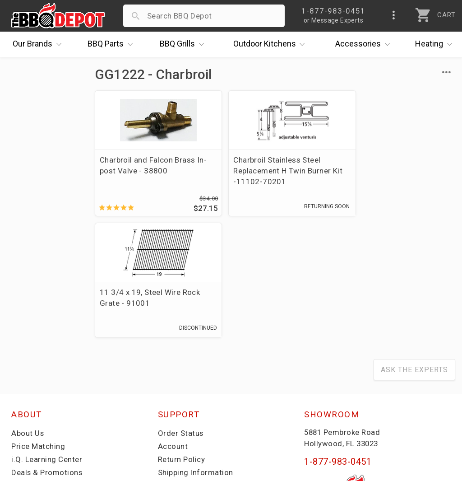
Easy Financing (38, 364)
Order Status (181, 312)
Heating (436, 44)
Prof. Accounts (38, 390)
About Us (27, 312)
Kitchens (271, 44)
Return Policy (181, 338)
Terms (169, 403)
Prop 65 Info (180, 377)
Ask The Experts (414, 248)
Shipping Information (196, 351)
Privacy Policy (183, 390)
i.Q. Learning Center (46, 338)
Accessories (364, 44)
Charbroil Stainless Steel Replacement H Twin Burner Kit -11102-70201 (270, 170)
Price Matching (38, 325)
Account (173, 325)
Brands (39, 44)
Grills (184, 44)
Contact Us (31, 403)
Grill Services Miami (193, 364)
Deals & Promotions (47, 351)
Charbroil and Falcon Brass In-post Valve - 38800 (147, 165)
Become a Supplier (44, 377)
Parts (112, 44)
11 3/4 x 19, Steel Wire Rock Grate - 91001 (395, 165)
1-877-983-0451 (337, 340)
